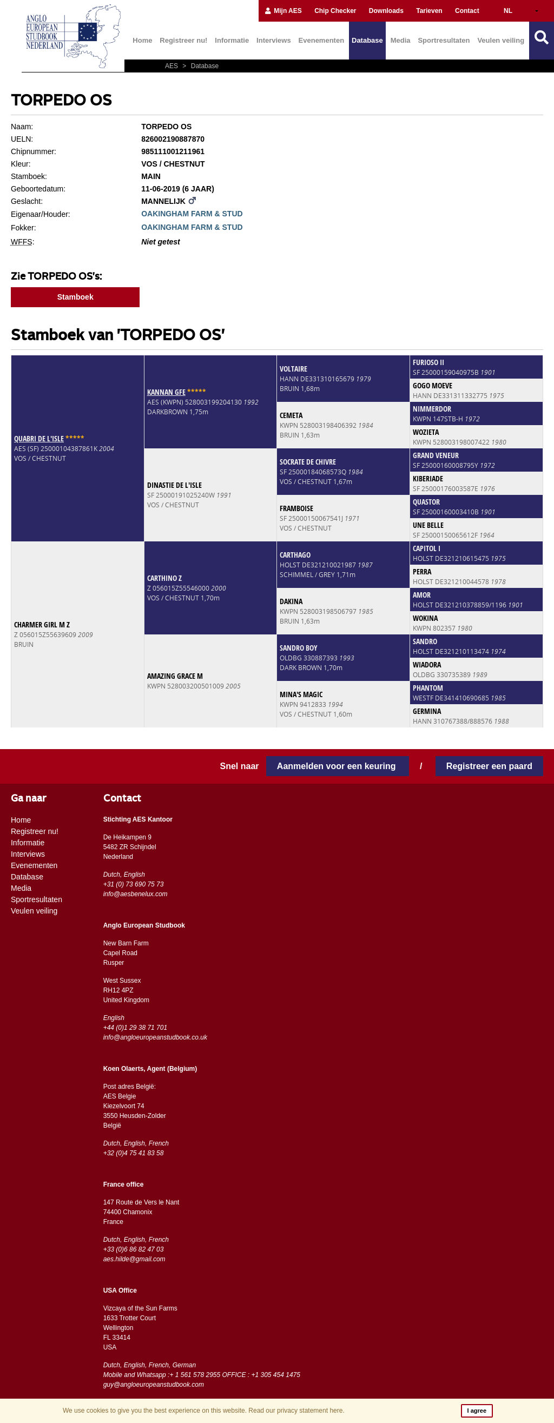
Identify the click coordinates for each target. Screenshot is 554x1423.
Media (401, 40)
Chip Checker (335, 11)
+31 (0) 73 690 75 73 (133, 884)
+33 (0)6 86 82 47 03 (133, 1249)
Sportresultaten (444, 40)
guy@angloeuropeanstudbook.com (153, 1384)
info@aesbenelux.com (135, 894)
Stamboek (75, 297)
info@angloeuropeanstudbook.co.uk (155, 1037)
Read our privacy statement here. (296, 1410)
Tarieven (429, 11)
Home (142, 40)
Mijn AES (283, 11)
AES (172, 66)
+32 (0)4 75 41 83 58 (133, 1153)
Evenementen (322, 40)
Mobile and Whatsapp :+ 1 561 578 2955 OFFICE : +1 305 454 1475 (201, 1375)
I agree (476, 1410)
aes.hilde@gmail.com (134, 1259)
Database (367, 40)
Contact (467, 11)
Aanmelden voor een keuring (337, 766)
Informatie (232, 40)
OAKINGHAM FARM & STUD (191, 213)
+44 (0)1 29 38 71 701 (135, 1027)
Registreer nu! (183, 40)
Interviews (273, 40)
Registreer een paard (489, 766)
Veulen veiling (500, 40)
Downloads (386, 11)
